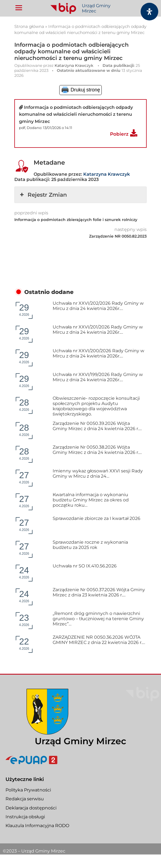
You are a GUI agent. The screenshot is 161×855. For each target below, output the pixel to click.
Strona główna (29, 26)
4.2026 (24, 309)
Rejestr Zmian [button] (43, 195)
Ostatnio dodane (49, 292)
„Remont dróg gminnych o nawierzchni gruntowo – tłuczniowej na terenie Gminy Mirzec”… (98, 619)
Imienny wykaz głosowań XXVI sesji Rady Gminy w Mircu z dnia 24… (98, 473)
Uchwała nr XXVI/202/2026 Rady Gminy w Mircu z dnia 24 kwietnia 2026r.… (98, 306)
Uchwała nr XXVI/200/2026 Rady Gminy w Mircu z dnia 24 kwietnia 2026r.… (98, 353)
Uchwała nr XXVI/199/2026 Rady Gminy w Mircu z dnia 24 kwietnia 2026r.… (98, 377)
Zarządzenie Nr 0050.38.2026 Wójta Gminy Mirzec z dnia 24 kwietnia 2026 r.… (97, 449)
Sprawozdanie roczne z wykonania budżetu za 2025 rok (90, 545)
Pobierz (119, 134)
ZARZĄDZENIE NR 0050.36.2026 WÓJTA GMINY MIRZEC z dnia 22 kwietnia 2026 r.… (99, 640)
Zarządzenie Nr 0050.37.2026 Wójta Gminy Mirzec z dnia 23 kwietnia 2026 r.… (99, 592)
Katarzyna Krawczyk (74, 65)
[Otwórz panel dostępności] (149, 11)
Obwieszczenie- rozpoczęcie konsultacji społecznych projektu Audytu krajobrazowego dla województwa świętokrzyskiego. (96, 406)
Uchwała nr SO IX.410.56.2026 (85, 566)
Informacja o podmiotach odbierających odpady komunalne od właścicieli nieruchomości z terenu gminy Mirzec (76, 114)
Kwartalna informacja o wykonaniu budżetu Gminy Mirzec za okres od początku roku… (91, 500)
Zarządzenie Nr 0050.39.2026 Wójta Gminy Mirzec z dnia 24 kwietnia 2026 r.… (97, 426)
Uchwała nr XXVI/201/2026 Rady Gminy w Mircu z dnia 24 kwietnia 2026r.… (98, 329)
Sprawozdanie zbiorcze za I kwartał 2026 (96, 518)
